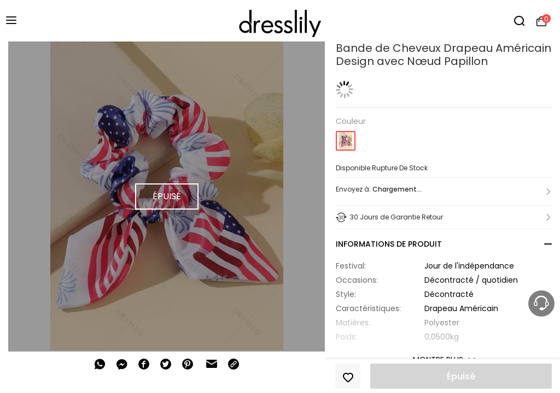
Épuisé (461, 376)
